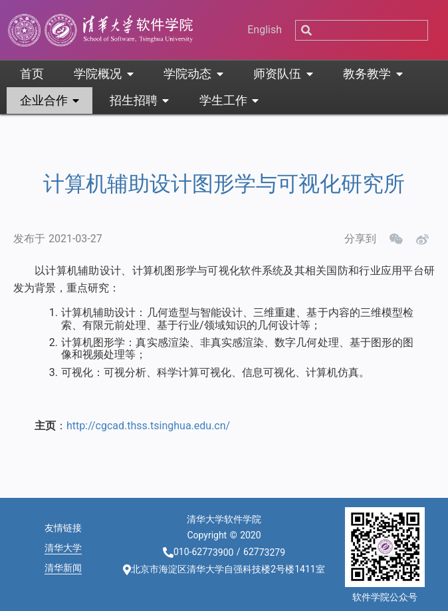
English (264, 29)
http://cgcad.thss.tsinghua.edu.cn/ (148, 425)
